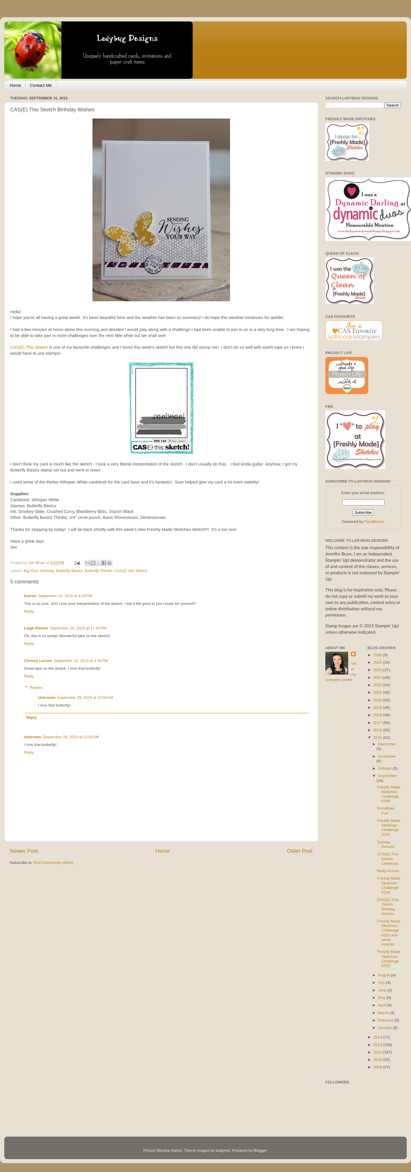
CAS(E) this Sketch (130, 571)
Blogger (260, 1150)
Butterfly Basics (69, 571)
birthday (47, 571)
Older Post (300, 851)
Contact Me (41, 85)
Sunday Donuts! (386, 844)
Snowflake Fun (386, 810)
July (382, 982)
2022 (378, 685)
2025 (378, 662)
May (382, 998)
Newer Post (24, 851)
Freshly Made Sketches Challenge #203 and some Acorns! (388, 932)
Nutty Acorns (388, 871)
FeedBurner (374, 521)
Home (15, 85)
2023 (378, 677)
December (387, 744)
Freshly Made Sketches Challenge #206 (388, 794)
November (387, 756)
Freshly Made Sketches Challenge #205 (388, 827)
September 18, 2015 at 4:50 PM (81, 661)
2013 (378, 1045)
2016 (378, 730)
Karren (30, 596)
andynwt (222, 1150)
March (384, 1013)
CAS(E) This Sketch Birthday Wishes (387, 907)
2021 (378, 692)
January (385, 1028)
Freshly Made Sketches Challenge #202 (388, 959)
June (383, 990)
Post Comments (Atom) (54, 862)
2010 (378, 1059)
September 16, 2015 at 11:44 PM (78, 628)
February (386, 1020)
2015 (378, 737)
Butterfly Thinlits (98, 571)
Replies (36, 687)
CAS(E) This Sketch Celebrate (387, 858)
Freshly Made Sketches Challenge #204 (388, 885)
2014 (378, 1037)
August (384, 975)
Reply (29, 611)
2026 (378, 655)
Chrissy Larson (38, 661)
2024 (378, 670)
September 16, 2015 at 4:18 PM (65, 596)
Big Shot (31, 571)
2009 (378, 1067)
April (382, 1005)
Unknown (47, 697)
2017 (378, 723)
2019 (378, 707)
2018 (378, 715)
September (387, 776)
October (385, 768)
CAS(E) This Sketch (29, 347)
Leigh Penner (36, 628)
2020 (378, 700)
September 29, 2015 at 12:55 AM (85, 697)
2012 (378, 1052)
